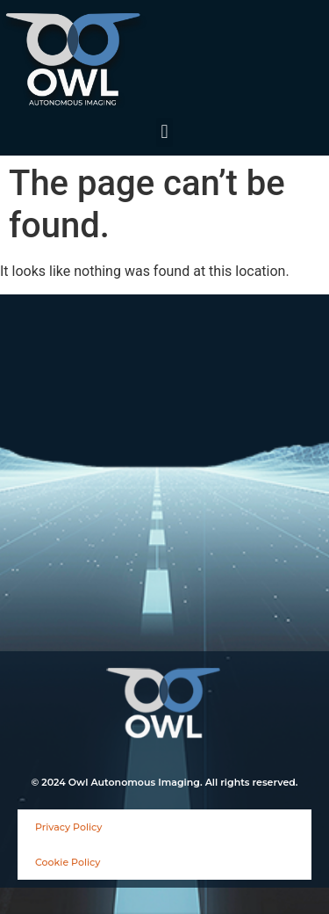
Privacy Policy (68, 827)
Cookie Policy (67, 862)
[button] (164, 132)
